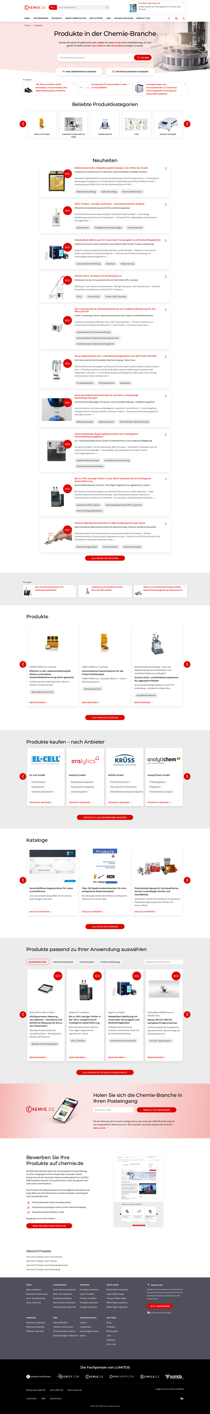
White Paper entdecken (117, 1289)
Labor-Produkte (87, 1294)
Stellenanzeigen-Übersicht (65, 1335)
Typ (93, 45)
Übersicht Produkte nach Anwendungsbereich (47, 1265)
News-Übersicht (33, 1302)
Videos (83, 1335)
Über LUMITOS (56, 1390)
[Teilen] (169, 18)
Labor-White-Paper (115, 1294)
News (109, 1322)
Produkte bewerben (89, 1302)
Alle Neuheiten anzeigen (105, 558)
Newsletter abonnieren (156, 1109)
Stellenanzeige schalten (64, 1331)
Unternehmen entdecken (64, 1289)
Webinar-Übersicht (35, 1331)
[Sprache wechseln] (176, 18)
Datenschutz (56, 1398)
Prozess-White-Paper (116, 1298)
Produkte (111, 1326)
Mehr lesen (101, 1128)
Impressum (31, 1398)
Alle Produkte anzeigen (105, 717)
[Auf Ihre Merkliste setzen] (165, 169)
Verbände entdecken (62, 1298)
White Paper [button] (96, 18)
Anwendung (117, 45)
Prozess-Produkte (88, 1298)
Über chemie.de (75, 1390)
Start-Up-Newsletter (36, 1298)
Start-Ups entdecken (62, 1294)
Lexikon (83, 1322)
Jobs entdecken (60, 1322)
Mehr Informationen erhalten (49, 1225)
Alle (52, 7)
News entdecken (33, 1289)
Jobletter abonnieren (63, 1326)
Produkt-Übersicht (88, 1307)
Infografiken (85, 1326)
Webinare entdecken (35, 1322)
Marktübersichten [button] (76, 18)
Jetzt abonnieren (160, 1306)
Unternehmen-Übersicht (64, 1307)
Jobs (109, 1335)
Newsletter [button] (143, 18)
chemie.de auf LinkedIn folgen (159, 1313)
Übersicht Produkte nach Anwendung (43, 1269)
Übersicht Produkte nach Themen (41, 1261)
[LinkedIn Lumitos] (182, 1398)
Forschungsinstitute (89, 1331)
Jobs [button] (108, 18)
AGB (43, 1398)
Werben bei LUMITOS (36, 1390)
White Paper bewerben (117, 1302)
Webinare (111, 1339)
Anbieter (101, 45)
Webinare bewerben (35, 1326)
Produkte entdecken (89, 1289)
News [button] (27, 18)
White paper (112, 1331)
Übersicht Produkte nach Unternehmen (44, 1256)
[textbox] (163, 961)
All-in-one (111, 1344)
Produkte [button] (57, 18)
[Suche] (107, 7)
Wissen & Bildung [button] (123, 18)
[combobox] (164, 961)
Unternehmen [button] (40, 18)
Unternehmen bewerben (64, 1302)
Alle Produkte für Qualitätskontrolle (105, 1072)
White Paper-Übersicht (117, 1307)
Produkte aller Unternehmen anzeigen (104, 817)
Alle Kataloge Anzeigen (105, 926)
